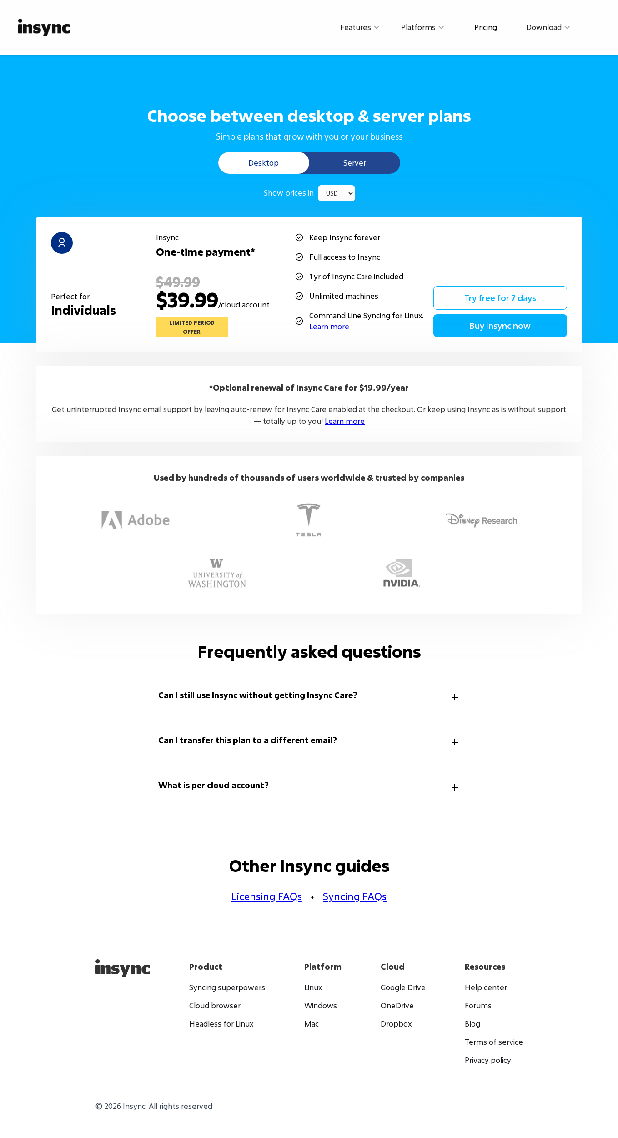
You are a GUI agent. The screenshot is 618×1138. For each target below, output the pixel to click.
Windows (320, 1005)
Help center (486, 987)
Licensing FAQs (266, 896)
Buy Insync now (500, 325)
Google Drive (403, 987)
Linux (313, 987)
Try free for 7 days (500, 297)
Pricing (485, 27)
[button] (360, 27)
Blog (472, 1023)
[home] (44, 27)
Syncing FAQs (355, 896)
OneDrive (397, 1005)
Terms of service (494, 1042)
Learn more (329, 326)
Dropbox (396, 1023)
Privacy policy (488, 1060)
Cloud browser (215, 1005)
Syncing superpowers (227, 987)
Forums (478, 1005)
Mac (311, 1023)
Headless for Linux (221, 1023)
